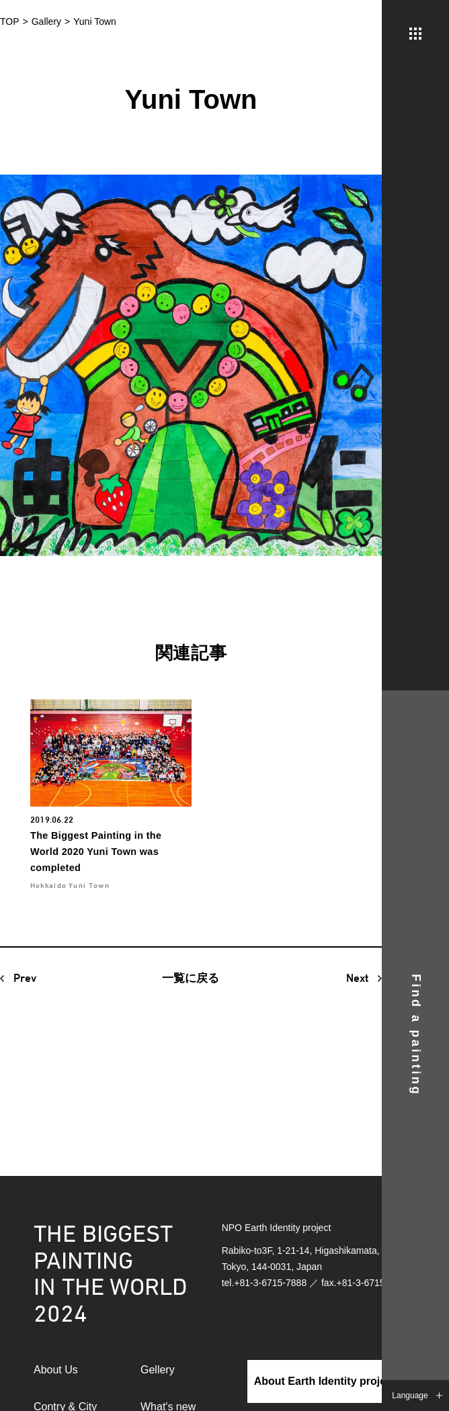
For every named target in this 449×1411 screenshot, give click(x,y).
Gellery (157, 1369)
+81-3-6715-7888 (270, 1282)
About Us (56, 1369)
